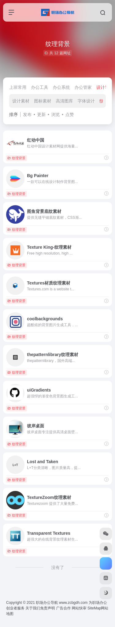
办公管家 (83, 87)
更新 (41, 114)
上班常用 (17, 87)
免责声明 (47, 608)
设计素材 (20, 100)
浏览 (55, 114)
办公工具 (39, 87)
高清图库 (64, 100)
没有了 (57, 567)
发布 (27, 114)
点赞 (69, 114)
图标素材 (42, 100)
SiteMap (94, 608)
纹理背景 (16, 158)
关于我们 (32, 608)
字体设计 (86, 100)
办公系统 (61, 87)
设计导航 (104, 87)
